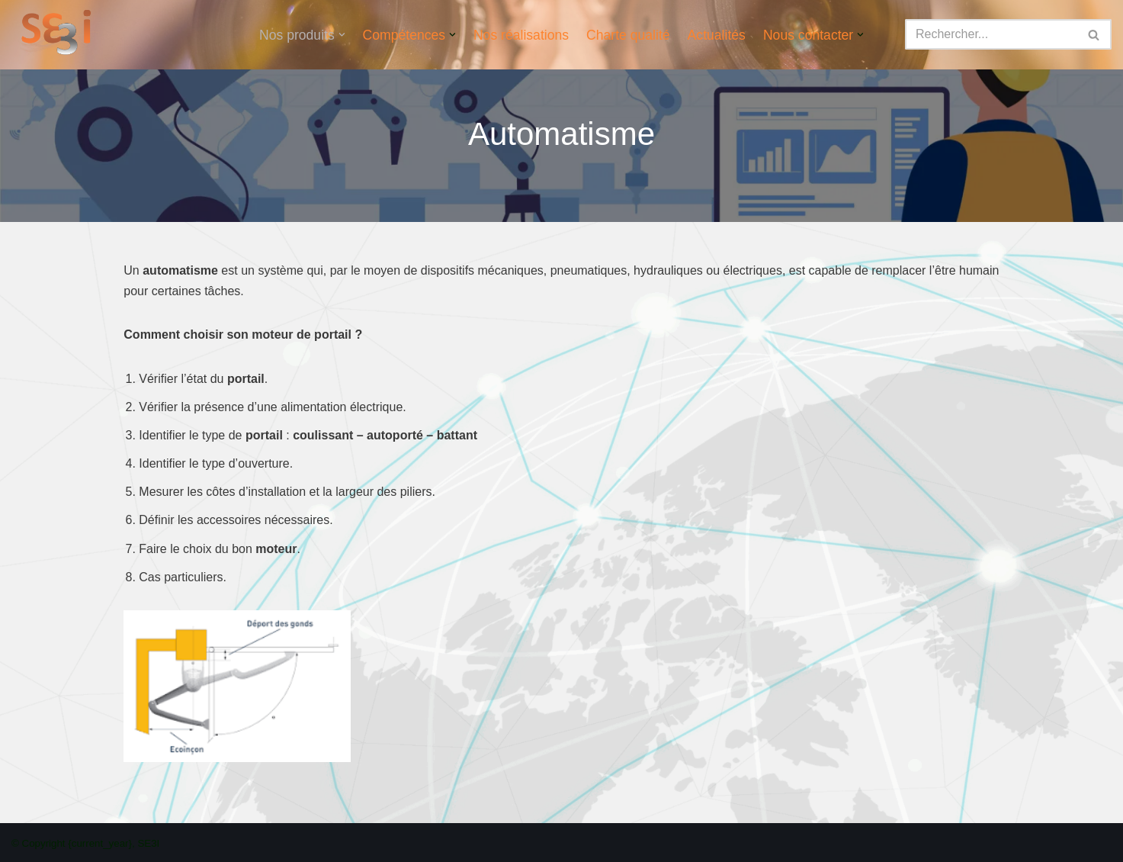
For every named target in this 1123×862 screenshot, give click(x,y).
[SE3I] (59, 34)
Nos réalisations (521, 35)
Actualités (717, 35)
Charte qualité (628, 35)
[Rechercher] (991, 34)
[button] (342, 34)
